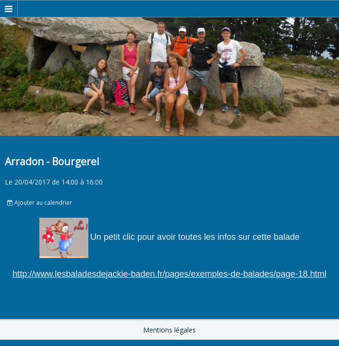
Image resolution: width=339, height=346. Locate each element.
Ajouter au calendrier (39, 202)
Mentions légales (169, 329)
